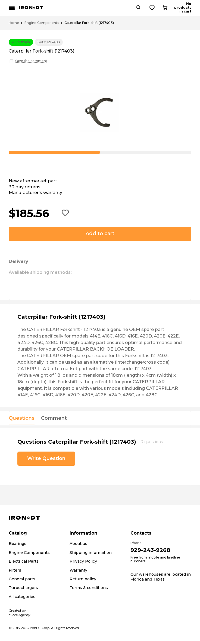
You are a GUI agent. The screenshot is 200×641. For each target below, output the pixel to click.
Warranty (78, 570)
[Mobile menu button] (12, 8)
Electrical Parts (24, 561)
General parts (22, 578)
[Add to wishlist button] (65, 213)
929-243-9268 (150, 550)
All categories (22, 596)
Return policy (83, 578)
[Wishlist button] (172, 8)
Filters (15, 570)
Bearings (17, 543)
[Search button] (158, 7)
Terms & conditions (89, 587)
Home (14, 23)
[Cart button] (187, 8)
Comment (54, 418)
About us (78, 543)
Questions (22, 418)
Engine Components (41, 23)
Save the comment (31, 61)
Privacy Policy (83, 561)
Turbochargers (23, 587)
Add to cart (100, 234)
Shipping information (91, 552)
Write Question (46, 458)
